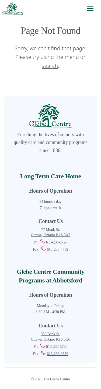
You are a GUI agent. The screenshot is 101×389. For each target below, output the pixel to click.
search (50, 65)
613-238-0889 (54, 354)
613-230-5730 (53, 347)
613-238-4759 (54, 249)
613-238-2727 (53, 242)
